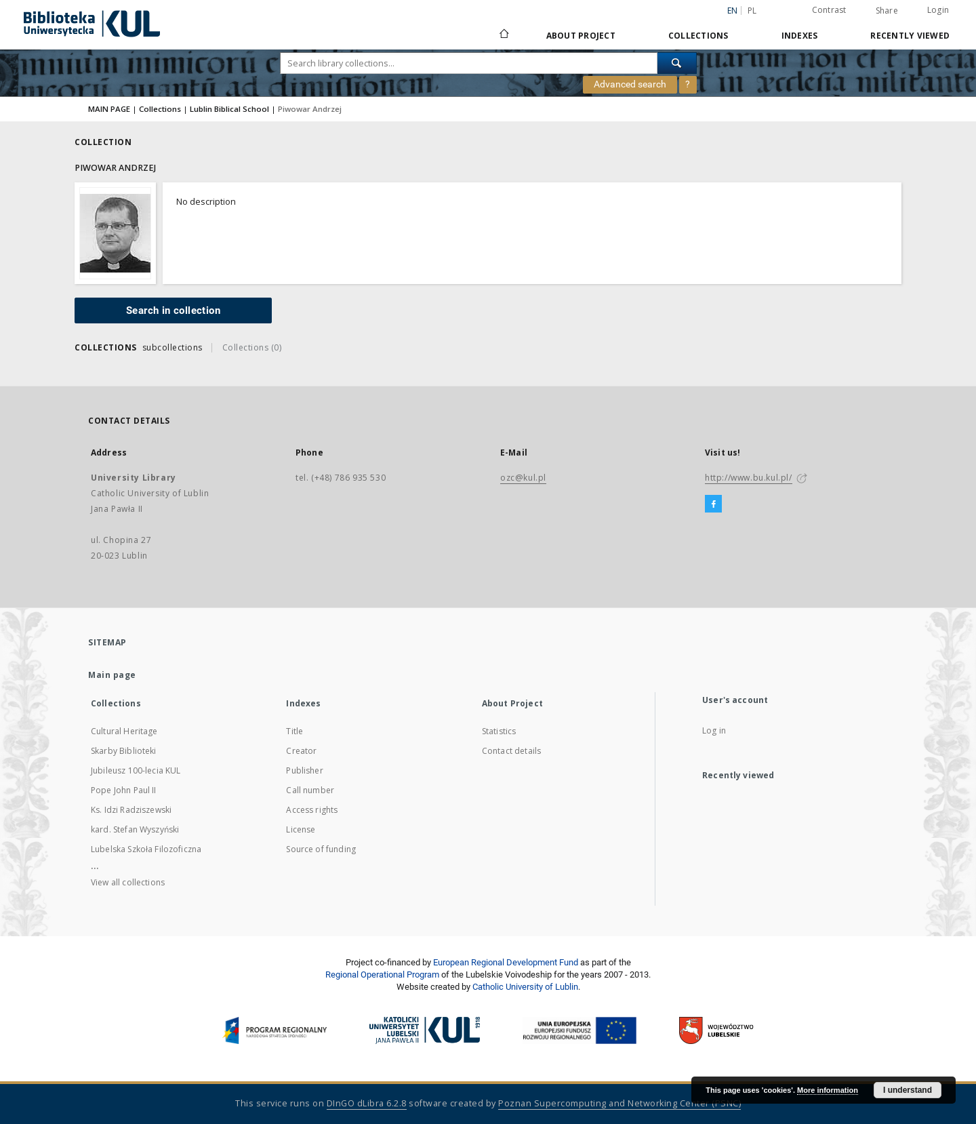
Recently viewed (910, 35)
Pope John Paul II (124, 790)
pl (752, 10)
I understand (907, 1090)
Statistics (499, 731)
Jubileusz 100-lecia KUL (135, 770)
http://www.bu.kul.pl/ (748, 477)
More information (827, 1090)
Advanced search (630, 84)
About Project (580, 35)
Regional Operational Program (382, 974)
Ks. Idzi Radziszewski (131, 810)
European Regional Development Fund (505, 962)
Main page (112, 675)
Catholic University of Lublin (525, 987)
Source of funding (321, 849)
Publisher (304, 770)
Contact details (511, 751)
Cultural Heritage (124, 731)
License (300, 829)
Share (887, 10)
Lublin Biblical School (229, 109)
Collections (698, 35)
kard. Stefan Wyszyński (135, 829)
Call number (310, 790)
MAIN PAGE (109, 109)
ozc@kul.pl (523, 477)
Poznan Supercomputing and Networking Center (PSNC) (619, 1103)
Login (938, 10)
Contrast (829, 10)
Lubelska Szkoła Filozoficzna (146, 849)
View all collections (128, 882)
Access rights (312, 810)
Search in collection (173, 310)
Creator (301, 751)
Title (294, 731)
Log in (714, 730)
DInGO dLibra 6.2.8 (367, 1103)
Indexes (799, 35)
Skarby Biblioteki (124, 751)
